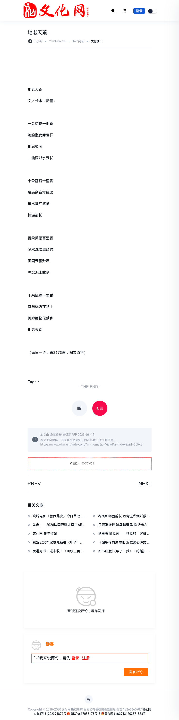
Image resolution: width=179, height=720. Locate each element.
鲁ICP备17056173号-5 (85, 714)
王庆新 (57, 435)
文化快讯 (96, 41)
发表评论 (136, 672)
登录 (139, 11)
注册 (86, 658)
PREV (34, 483)
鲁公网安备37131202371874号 (125, 714)
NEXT (144, 483)
